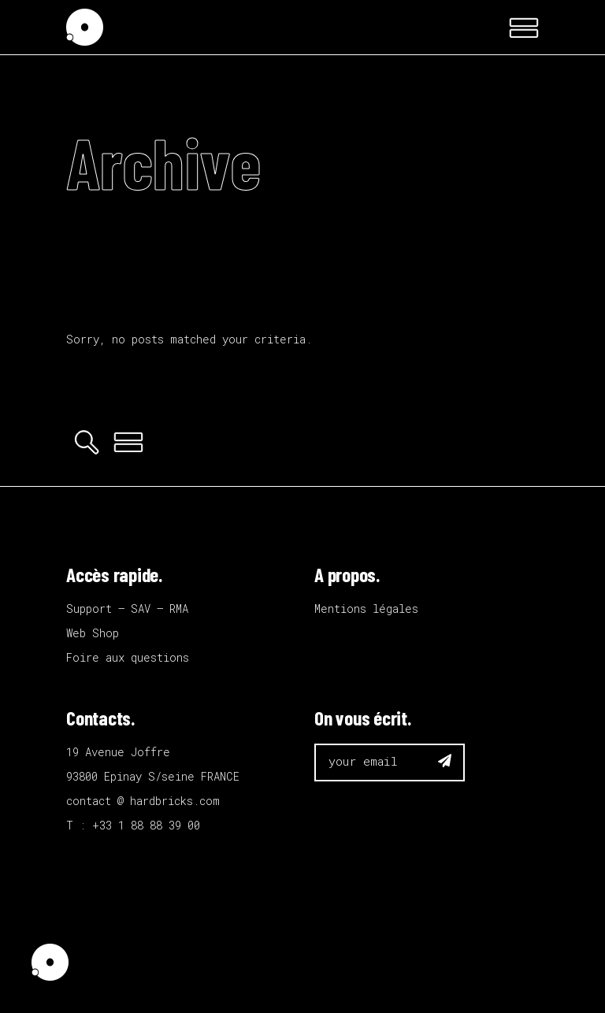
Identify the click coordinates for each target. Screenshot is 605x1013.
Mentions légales (366, 608)
